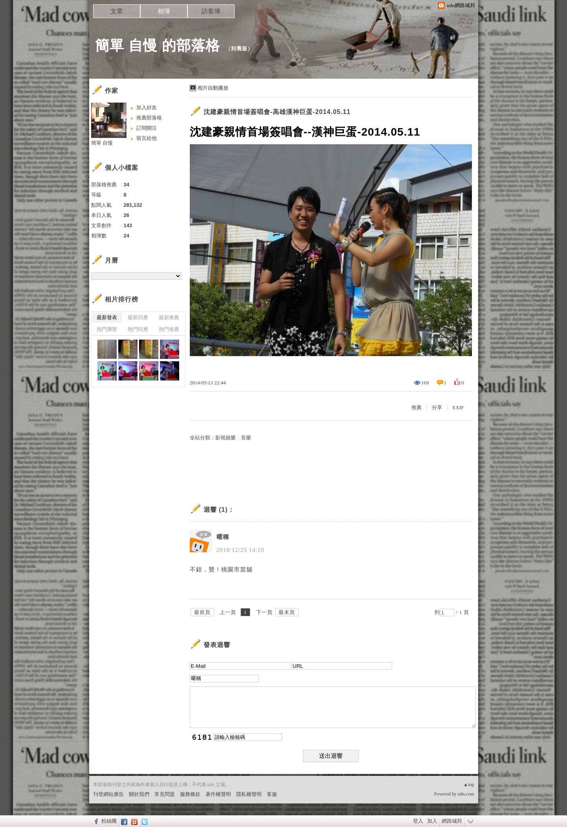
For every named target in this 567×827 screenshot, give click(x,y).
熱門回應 (138, 329)
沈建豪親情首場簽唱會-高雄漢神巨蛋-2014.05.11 (277, 111)
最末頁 (287, 612)
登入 (418, 821)
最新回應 (138, 317)
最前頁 (202, 612)
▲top (468, 784)
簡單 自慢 (102, 143)
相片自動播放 (213, 88)
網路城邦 (452, 821)
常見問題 (164, 794)
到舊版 (239, 48)
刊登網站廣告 (108, 794)
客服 (272, 794)
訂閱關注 (146, 128)
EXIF (458, 407)
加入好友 (146, 107)
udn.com (466, 794)
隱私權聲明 (249, 794)
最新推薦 (169, 317)
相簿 (164, 11)
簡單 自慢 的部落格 (157, 45)
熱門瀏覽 (107, 329)
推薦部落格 (149, 118)
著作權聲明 (218, 794)
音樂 (246, 438)
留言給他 (146, 138)
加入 (432, 821)
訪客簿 (211, 11)
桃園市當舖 (237, 569)
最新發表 (107, 317)
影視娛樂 (225, 438)
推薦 (416, 407)
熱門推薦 (169, 329)
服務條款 (190, 794)
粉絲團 (109, 821)
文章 (116, 11)
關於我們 (139, 794)
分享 (437, 407)
